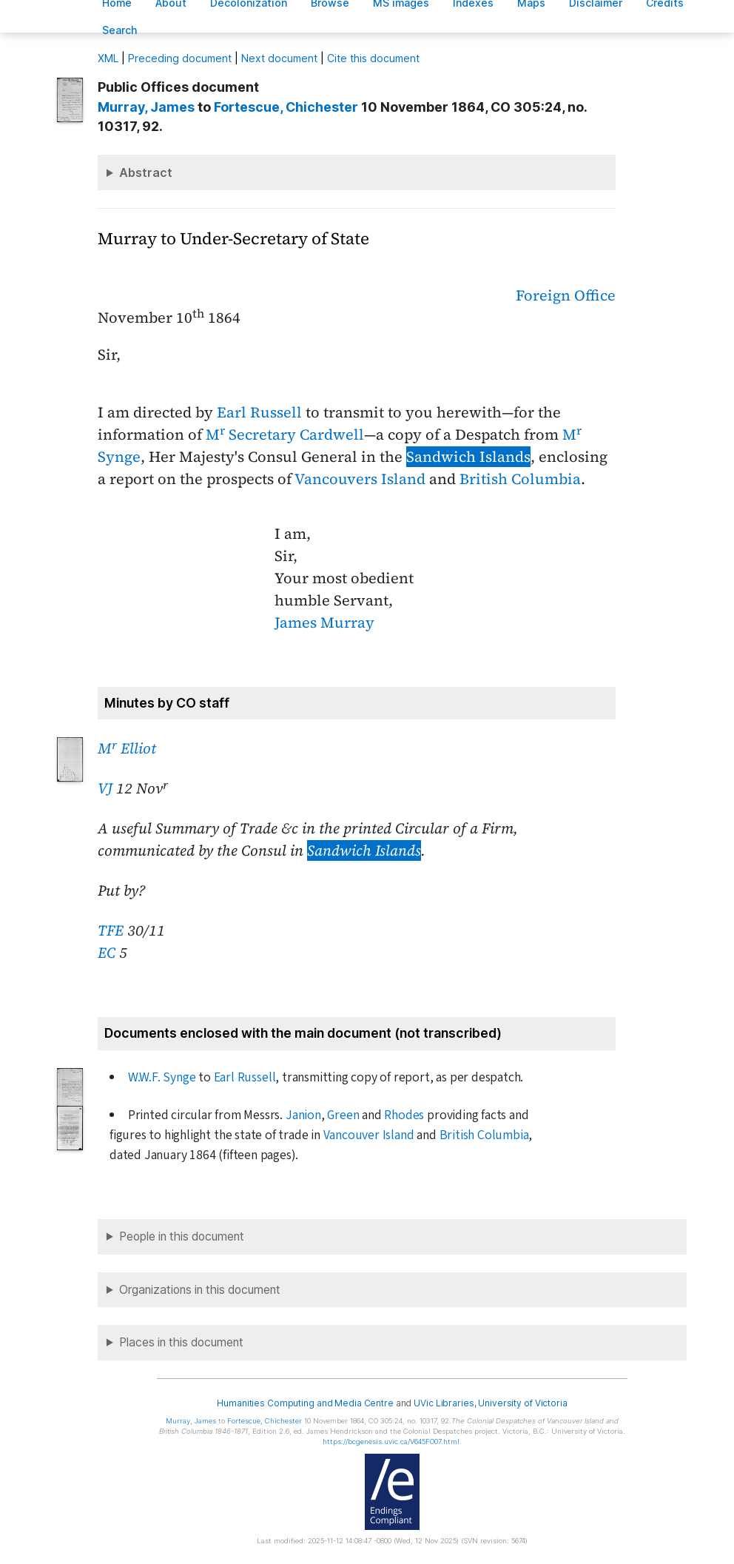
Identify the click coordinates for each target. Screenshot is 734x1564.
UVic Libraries (444, 1403)
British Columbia (520, 479)
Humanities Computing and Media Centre (305, 1403)
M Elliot (127, 748)
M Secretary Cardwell (285, 434)
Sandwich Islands (468, 456)
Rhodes (404, 1115)
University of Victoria (522, 1403)
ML (108, 58)
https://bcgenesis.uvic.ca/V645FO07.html (391, 1441)
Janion (303, 1115)
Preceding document (180, 58)
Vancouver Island (368, 1135)
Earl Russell (259, 412)
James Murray (324, 622)
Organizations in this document (199, 1290)
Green (343, 1115)
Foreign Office (566, 295)
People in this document (181, 1236)
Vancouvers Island (359, 479)
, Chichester (286, 107)
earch (120, 30)
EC (106, 952)
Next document (279, 58)
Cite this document (373, 58)
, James (146, 107)
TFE (111, 930)
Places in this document (181, 1342)
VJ (105, 788)
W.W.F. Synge (162, 1077)
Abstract (145, 172)
